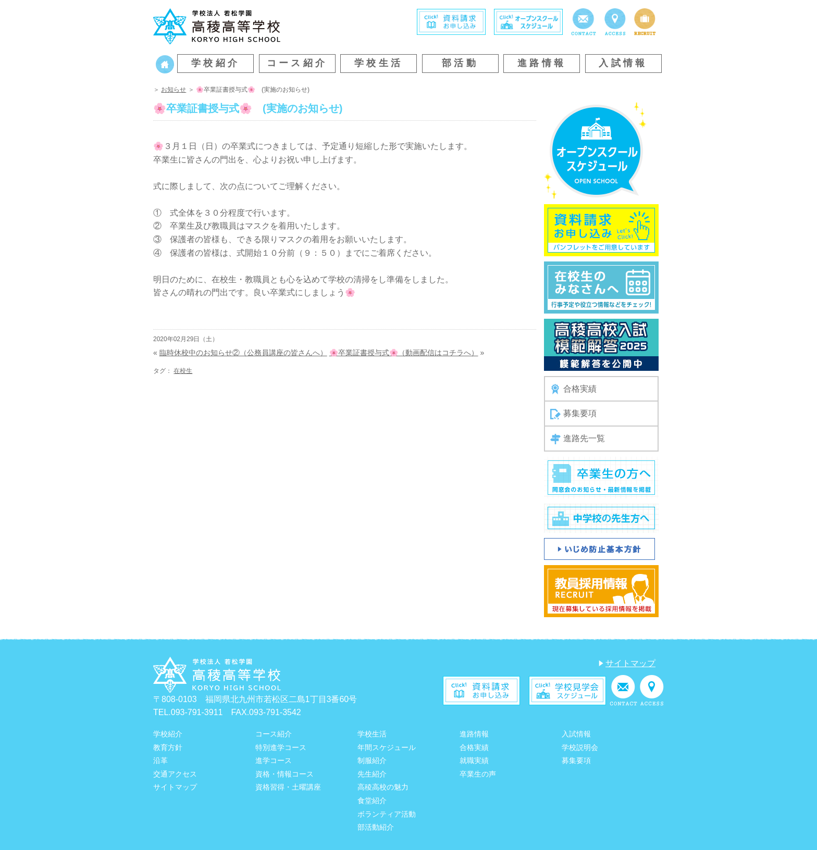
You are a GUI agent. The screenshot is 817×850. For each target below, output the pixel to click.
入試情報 (623, 63)
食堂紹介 (372, 800)
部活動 (460, 63)
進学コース (273, 760)
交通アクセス (175, 774)
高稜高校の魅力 (382, 787)
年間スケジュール (386, 747)
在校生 (183, 370)
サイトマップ (630, 663)
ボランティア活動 (386, 814)
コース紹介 (297, 63)
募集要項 (573, 414)
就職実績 (474, 760)
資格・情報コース (284, 774)
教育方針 (167, 747)
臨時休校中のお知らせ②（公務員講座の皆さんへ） (243, 352)
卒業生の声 (478, 774)
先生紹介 (372, 774)
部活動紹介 (375, 827)
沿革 (160, 760)
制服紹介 (372, 760)
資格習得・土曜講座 (288, 787)
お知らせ (173, 89)
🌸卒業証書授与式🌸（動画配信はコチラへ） (403, 352)
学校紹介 (215, 63)
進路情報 (541, 63)
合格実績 (573, 389)
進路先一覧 (577, 439)
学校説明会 (580, 747)
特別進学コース (280, 747)
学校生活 (378, 63)
